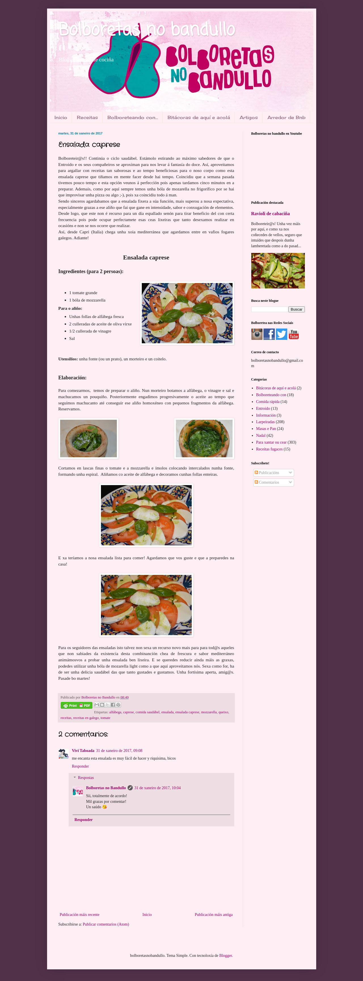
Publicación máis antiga (214, 915)
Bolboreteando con (271, 395)
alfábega (115, 712)
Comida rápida (268, 402)
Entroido (263, 408)
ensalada (167, 712)
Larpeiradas (265, 422)
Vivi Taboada (83, 751)
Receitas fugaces (269, 449)
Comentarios (267, 482)
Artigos (249, 117)
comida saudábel (147, 712)
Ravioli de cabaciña (270, 213)
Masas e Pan (266, 429)
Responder (80, 766)
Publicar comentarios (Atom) (106, 924)
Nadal (260, 435)
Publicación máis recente (80, 915)
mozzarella (209, 712)
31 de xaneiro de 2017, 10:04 (157, 788)
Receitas (87, 117)
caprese (128, 712)
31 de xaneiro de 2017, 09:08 (119, 751)
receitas (66, 718)
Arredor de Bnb (286, 117)
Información (266, 415)
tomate (105, 718)
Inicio (60, 117)
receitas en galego (86, 718)
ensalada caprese (187, 712)
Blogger (225, 955)
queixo (223, 712)
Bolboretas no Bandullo (106, 788)
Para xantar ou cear (271, 442)
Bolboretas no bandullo (146, 30)
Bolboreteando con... (132, 117)
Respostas (86, 778)
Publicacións (267, 473)
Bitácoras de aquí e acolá (199, 117)
